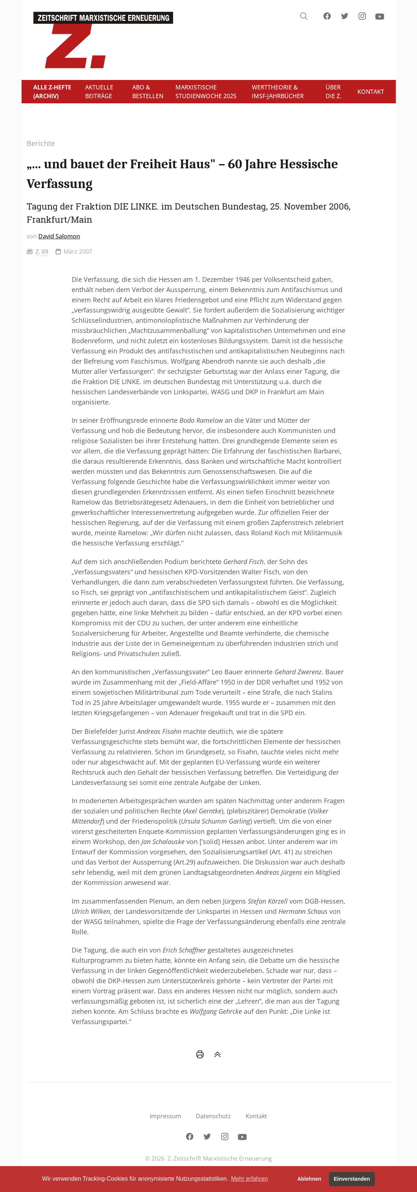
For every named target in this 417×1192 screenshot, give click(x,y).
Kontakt (256, 1116)
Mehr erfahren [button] (249, 1179)
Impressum (165, 1116)
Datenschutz (213, 1116)
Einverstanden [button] (352, 1179)
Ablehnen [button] (309, 1179)
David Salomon (59, 236)
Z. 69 (41, 252)
